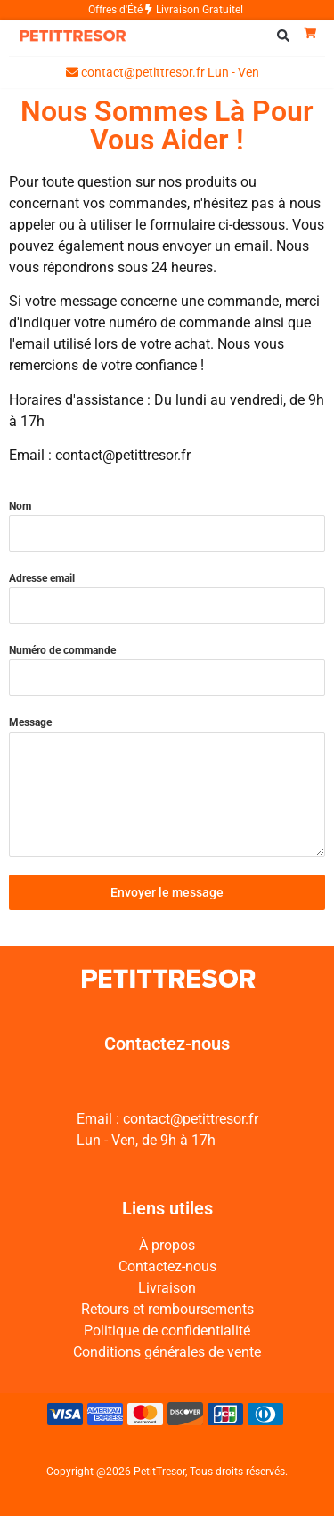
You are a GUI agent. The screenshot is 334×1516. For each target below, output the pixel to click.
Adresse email (42, 578)
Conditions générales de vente (167, 1351)
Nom (20, 506)
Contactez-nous (167, 1266)
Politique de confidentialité (167, 1330)
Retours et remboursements (167, 1309)
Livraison (167, 1287)
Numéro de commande (62, 650)
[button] (283, 35)
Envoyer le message (167, 892)
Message (30, 722)
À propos (167, 1245)
